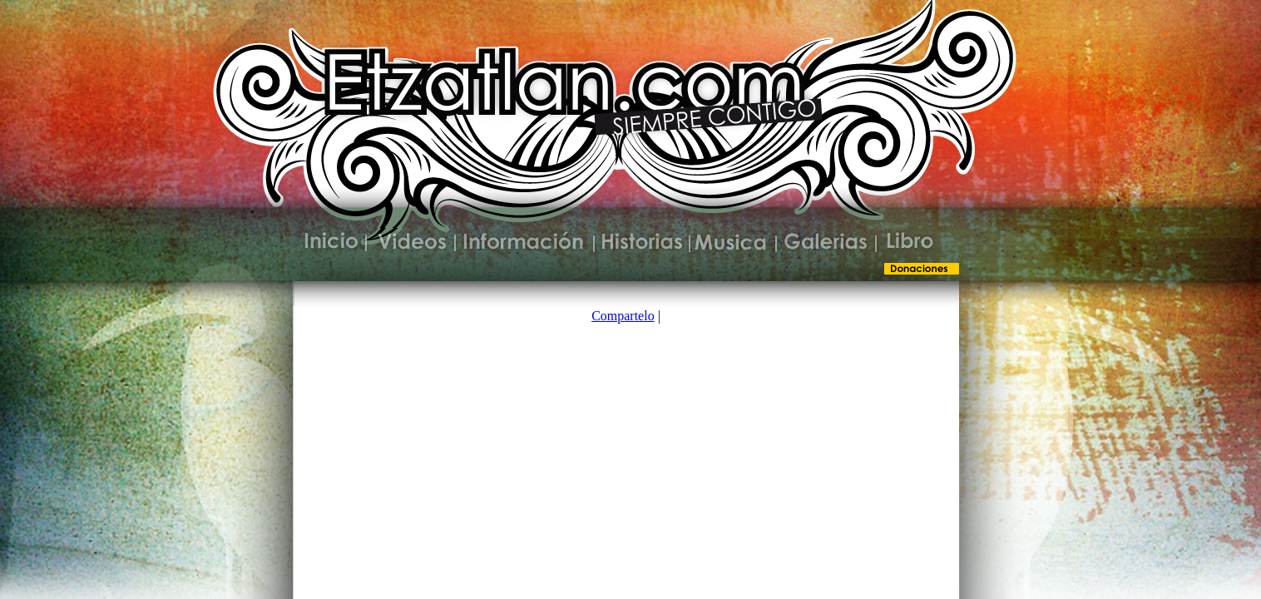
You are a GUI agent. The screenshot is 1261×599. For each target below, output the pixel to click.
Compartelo (623, 316)
